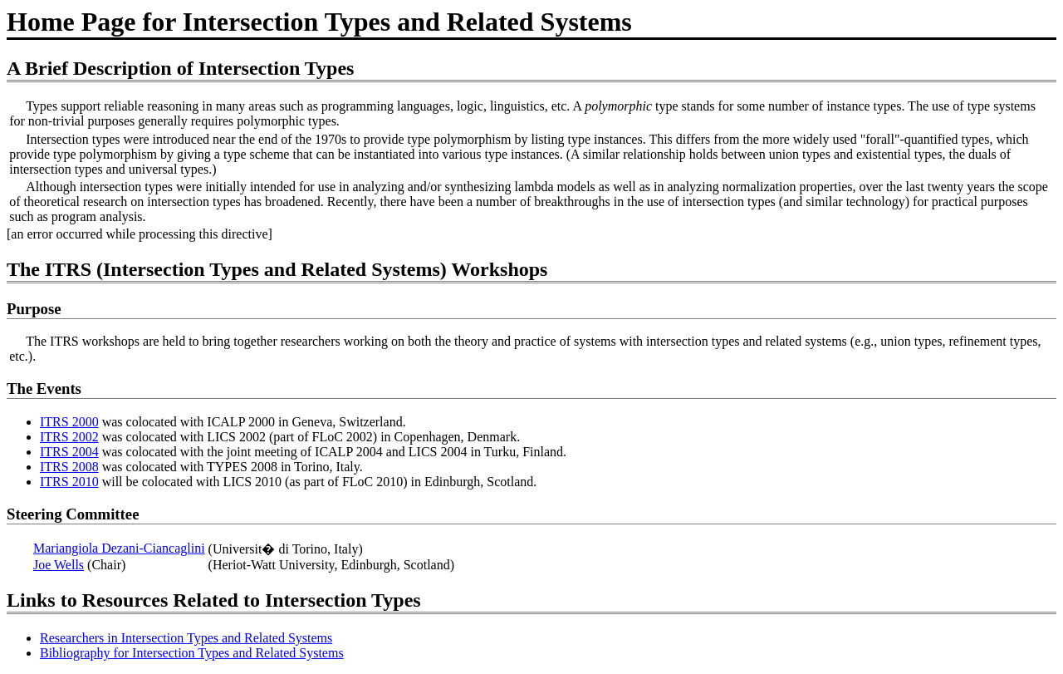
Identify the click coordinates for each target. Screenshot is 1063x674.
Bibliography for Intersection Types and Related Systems (192, 653)
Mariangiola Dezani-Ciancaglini (119, 548)
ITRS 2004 (69, 452)
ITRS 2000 (69, 422)
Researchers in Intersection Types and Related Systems (186, 638)
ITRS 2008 (69, 467)
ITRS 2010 (69, 482)
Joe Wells (58, 565)
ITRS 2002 (69, 437)
